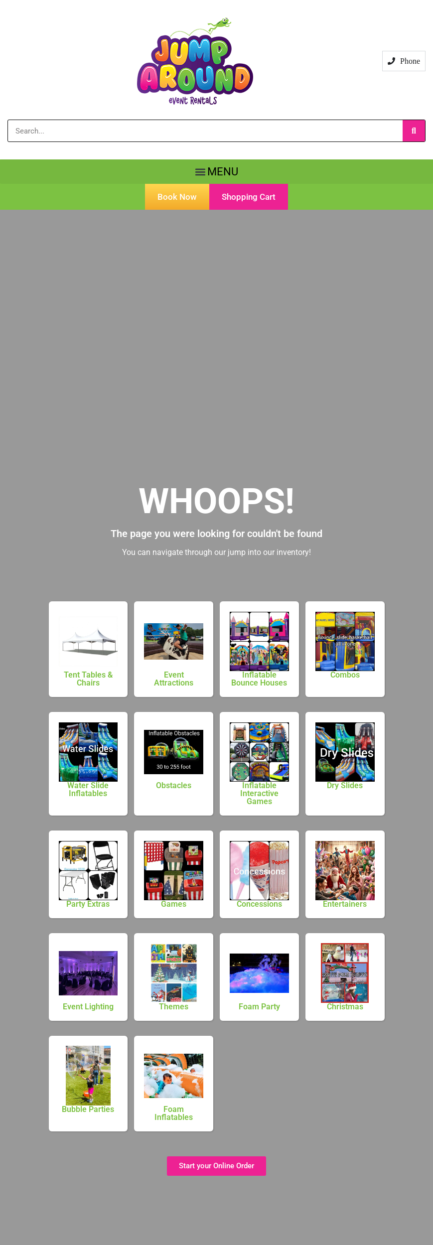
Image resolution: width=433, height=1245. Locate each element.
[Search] (414, 130)
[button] (216, 171)
